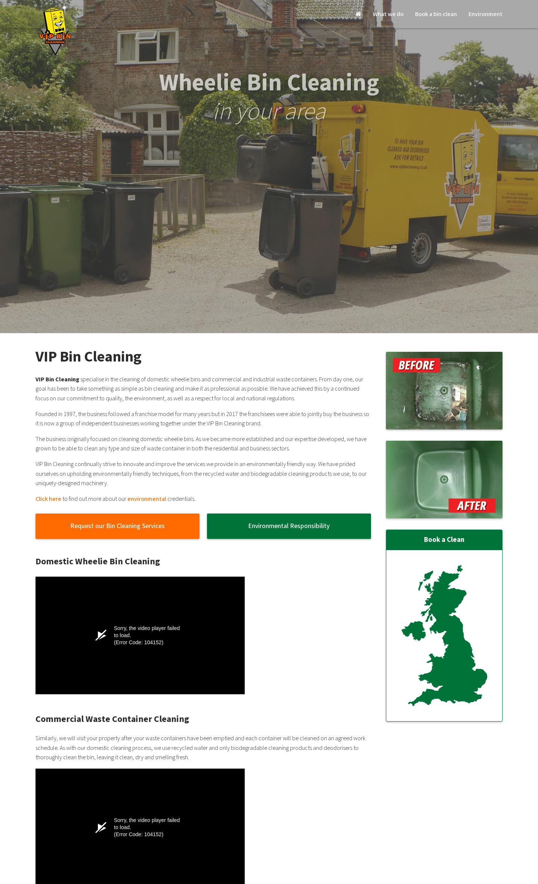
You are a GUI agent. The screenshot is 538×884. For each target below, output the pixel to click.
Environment (486, 14)
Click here (48, 499)
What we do (388, 14)
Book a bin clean (436, 14)
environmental (146, 499)
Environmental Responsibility (289, 526)
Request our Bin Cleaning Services (117, 526)
